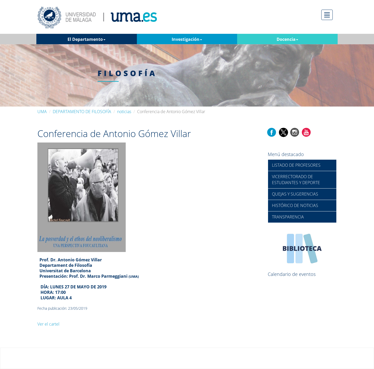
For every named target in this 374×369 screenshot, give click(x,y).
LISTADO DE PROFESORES (296, 165)
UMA (42, 111)
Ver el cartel (48, 324)
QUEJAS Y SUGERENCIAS (295, 194)
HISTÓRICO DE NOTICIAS (295, 205)
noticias (124, 111)
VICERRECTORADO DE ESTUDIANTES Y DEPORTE (296, 179)
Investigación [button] (187, 39)
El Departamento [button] (86, 39)
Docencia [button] (287, 39)
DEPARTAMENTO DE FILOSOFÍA (82, 111)
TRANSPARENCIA (288, 217)
